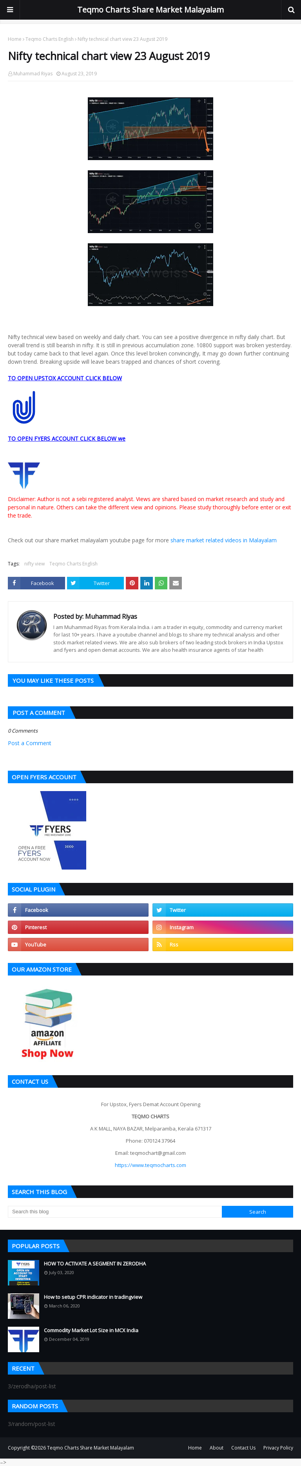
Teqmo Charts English (49, 39)
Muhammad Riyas (33, 73)
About (216, 1447)
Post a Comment (29, 743)
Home (15, 39)
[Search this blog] (115, 1212)
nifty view (34, 563)
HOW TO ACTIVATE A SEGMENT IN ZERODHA (95, 1263)
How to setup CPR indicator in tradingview (93, 1296)
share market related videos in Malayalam (223, 540)
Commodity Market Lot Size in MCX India (91, 1330)
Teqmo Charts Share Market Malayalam (150, 9)
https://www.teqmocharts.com (150, 1165)
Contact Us (243, 1447)
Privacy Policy (278, 1447)
